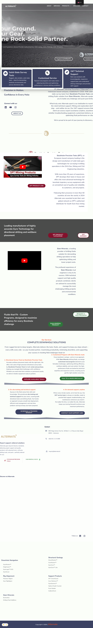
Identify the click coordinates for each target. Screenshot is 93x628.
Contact (85, 6)
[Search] (87, 1)
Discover (76, 6)
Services (57, 6)
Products (67, 6)
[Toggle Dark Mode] (5, 624)
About (49, 6)
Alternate (53, 624)
